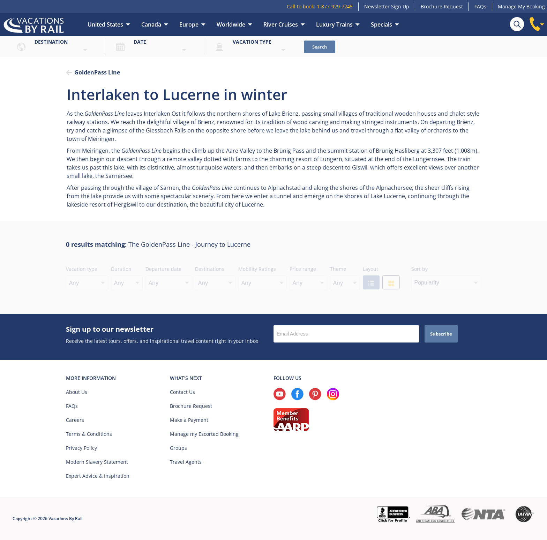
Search (319, 47)
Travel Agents (186, 462)
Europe (188, 24)
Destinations (209, 269)
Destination (51, 41)
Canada (151, 24)
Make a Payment (189, 420)
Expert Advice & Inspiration (97, 476)
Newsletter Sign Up (386, 6)
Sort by (419, 269)
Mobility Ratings (257, 269)
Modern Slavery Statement (97, 462)
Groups (178, 448)
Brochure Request (442, 6)
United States (105, 24)
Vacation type (252, 41)
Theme (338, 269)
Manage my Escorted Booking (204, 434)
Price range (303, 269)
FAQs (480, 6)
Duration (121, 269)
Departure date (163, 269)
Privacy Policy (81, 448)
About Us (76, 392)
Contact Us (182, 392)
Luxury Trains (334, 24)
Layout (370, 269)
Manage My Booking (521, 6)
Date (140, 41)
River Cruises (280, 24)
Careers (75, 420)
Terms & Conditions (89, 434)
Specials (381, 24)
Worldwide (231, 24)
